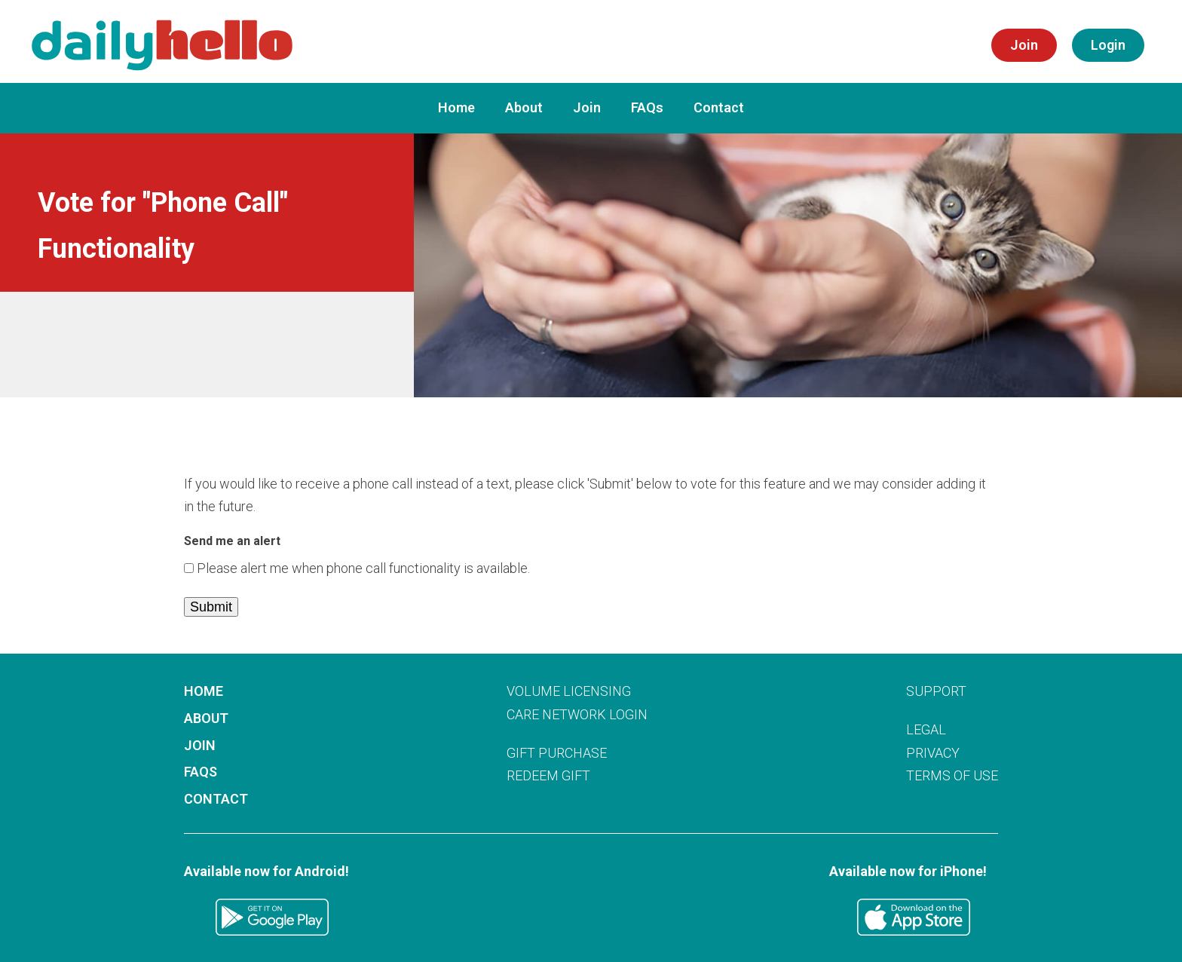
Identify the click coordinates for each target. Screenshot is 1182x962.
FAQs (647, 107)
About (524, 107)
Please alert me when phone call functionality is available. (363, 568)
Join (587, 107)
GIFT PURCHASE (557, 753)
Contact (719, 107)
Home (456, 107)
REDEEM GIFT (548, 775)
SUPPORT (936, 691)
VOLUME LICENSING (569, 691)
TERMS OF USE (952, 775)
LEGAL (926, 729)
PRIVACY (933, 753)
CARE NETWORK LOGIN (577, 714)
